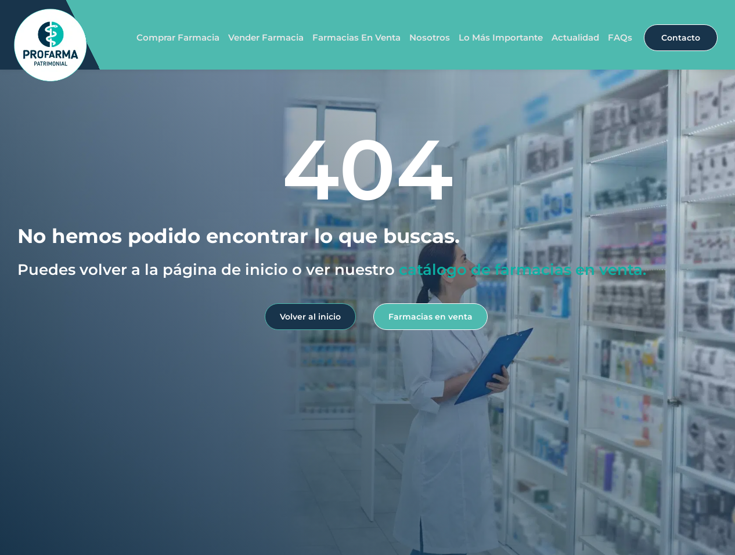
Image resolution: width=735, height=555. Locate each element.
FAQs (620, 37)
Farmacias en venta (356, 37)
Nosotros (429, 37)
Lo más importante (501, 37)
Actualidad (575, 37)
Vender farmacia (266, 37)
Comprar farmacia (177, 37)
